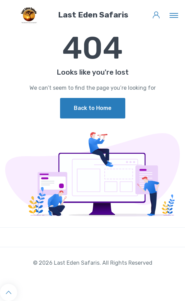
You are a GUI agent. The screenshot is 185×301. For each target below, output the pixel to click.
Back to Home (93, 108)
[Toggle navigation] (174, 15)
